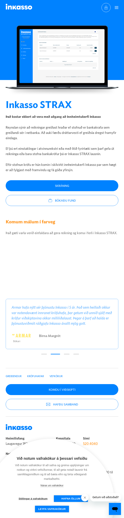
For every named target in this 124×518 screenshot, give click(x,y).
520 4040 (90, 444)
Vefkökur (56, 376)
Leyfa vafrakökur (52, 509)
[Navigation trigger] (116, 7)
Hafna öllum (71, 498)
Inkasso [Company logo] (19, 7)
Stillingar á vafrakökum (33, 498)
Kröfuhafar (35, 376)
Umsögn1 (44, 354)
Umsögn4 (76, 354)
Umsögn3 (67, 354)
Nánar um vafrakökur (51, 485)
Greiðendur (14, 376)
